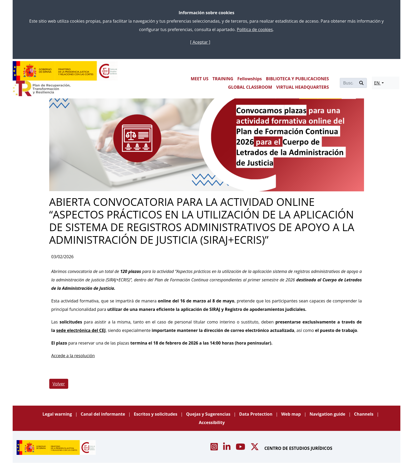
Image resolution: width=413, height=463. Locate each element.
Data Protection (256, 414)
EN (377, 83)
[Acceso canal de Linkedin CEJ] (227, 448)
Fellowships (249, 79)
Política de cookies (255, 29)
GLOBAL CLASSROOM (250, 87)
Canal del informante (103, 414)
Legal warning (57, 414)
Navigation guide (327, 414)
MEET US (199, 79)
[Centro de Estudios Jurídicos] (65, 71)
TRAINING (223, 79)
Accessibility (212, 422)
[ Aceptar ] (200, 42)
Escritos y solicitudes (156, 414)
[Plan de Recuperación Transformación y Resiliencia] (41, 88)
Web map (291, 414)
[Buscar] (348, 83)
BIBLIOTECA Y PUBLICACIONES (297, 79)
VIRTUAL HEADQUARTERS (302, 87)
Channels (364, 414)
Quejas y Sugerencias (209, 414)
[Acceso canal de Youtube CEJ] (241, 448)
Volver (59, 384)
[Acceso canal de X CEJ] (255, 448)
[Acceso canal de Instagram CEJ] (214, 448)
